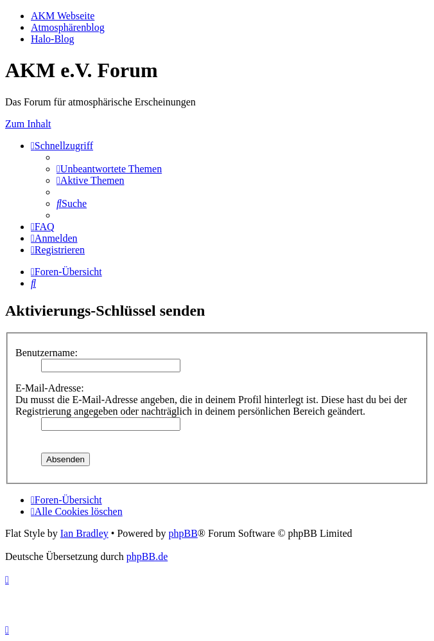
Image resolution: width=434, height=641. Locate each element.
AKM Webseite (62, 15)
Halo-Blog (52, 38)
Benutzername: (46, 352)
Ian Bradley (84, 533)
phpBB (182, 533)
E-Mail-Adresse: (49, 388)
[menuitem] (109, 168)
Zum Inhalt (28, 123)
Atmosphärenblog (68, 27)
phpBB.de (147, 556)
